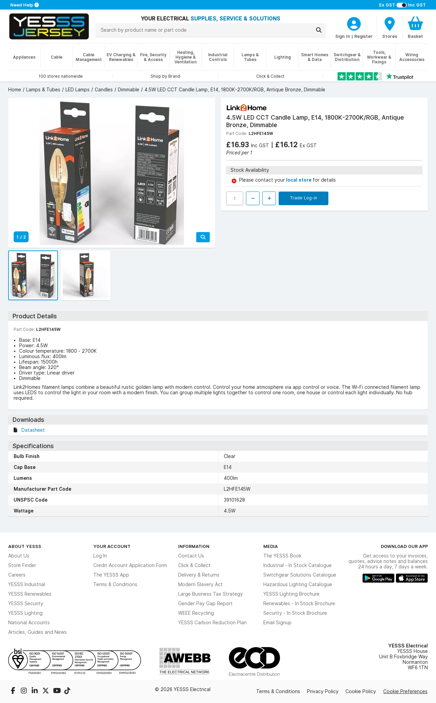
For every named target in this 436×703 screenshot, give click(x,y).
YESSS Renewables (29, 594)
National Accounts (29, 622)
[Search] (319, 30)
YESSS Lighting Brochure (291, 594)
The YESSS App (111, 575)
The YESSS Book (282, 556)
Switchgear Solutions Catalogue (299, 575)
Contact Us (191, 556)
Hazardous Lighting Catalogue (297, 584)
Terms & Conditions (115, 584)
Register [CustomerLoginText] (363, 36)
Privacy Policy (323, 691)
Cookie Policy (360, 691)
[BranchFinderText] (389, 27)
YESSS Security (25, 603)
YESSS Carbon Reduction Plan (212, 622)
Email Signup (277, 622)
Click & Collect (194, 565)
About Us (18, 556)
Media (270, 546)
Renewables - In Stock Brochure (299, 603)
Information (193, 546)
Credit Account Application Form (130, 565)
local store (299, 180)
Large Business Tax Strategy (210, 594)
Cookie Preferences (405, 691)
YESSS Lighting (25, 613)
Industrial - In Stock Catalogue (297, 565)
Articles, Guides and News (37, 632)
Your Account (111, 546)
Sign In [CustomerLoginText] (342, 36)
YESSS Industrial (26, 584)
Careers (17, 575)
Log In (100, 556)
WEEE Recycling (196, 613)
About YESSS (24, 546)
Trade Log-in (303, 197)
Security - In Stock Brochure (295, 613)
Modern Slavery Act (200, 584)
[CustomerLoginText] (354, 23)
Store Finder (22, 565)
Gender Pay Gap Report (205, 603)
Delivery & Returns (198, 575)
